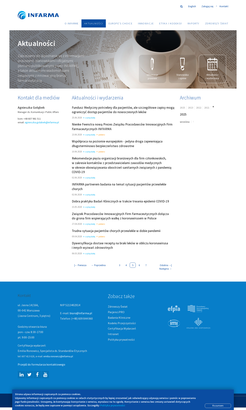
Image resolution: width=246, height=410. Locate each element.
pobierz (100, 135)
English (192, 6)
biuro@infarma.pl (81, 313)
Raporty (193, 23)
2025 (182, 107)
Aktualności (93, 23)
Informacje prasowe (152, 69)
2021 (206, 107)
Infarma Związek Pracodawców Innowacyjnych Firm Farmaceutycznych (42, 9)
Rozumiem (217, 405)
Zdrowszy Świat (216, 23)
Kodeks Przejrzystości (122, 323)
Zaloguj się (207, 6)
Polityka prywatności (121, 340)
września (184, 122)
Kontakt (224, 6)
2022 (198, 107)
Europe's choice (121, 23)
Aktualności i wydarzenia (212, 69)
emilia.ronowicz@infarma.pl (58, 356)
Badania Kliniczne (119, 318)
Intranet (113, 334)
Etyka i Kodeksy (170, 23)
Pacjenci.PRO (116, 312)
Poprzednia (98, 265)
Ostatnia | (166, 265)
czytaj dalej (89, 118)
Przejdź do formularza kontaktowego (41, 365)
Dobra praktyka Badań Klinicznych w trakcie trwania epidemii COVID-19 (120, 202)
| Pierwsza (80, 265)
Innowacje (146, 23)
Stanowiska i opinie (182, 69)
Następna (165, 269)
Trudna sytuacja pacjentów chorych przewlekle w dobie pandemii (116, 231)
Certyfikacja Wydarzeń (122, 329)
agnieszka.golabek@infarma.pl (42, 122)
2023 (190, 107)
